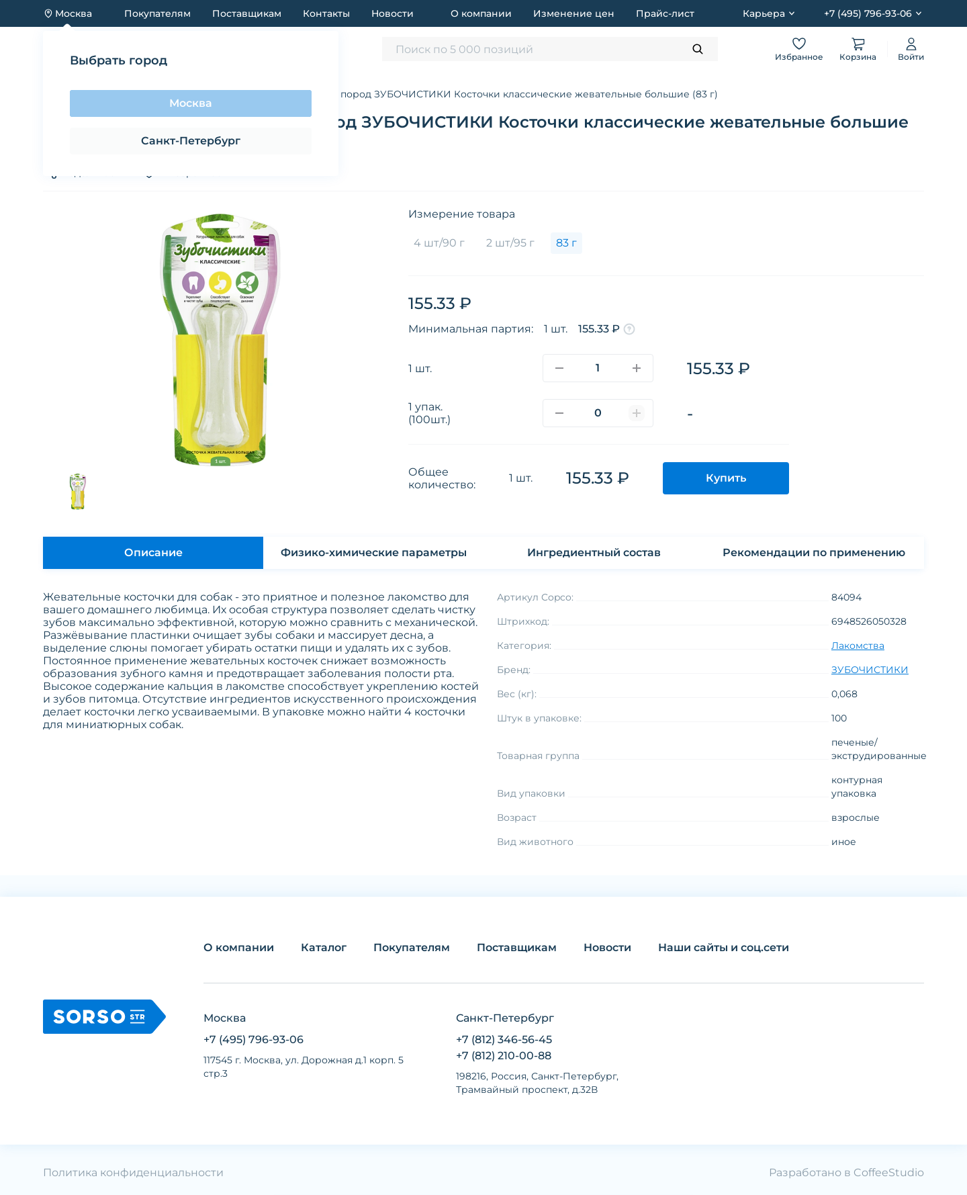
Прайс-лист (665, 13)
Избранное (799, 49)
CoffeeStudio (889, 1172)
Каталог (324, 947)
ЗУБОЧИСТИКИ (870, 670)
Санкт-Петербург (190, 140)
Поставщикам (246, 13)
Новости (392, 13)
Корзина (857, 49)
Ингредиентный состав (594, 552)
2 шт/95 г (510, 242)
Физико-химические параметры (374, 552)
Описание (153, 552)
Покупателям (157, 13)
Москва (190, 103)
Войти (911, 49)
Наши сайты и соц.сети (723, 947)
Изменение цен (573, 13)
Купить (726, 478)
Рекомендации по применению (814, 552)
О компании (481, 13)
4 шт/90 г (439, 242)
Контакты (326, 13)
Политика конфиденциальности (133, 1172)
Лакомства (857, 645)
